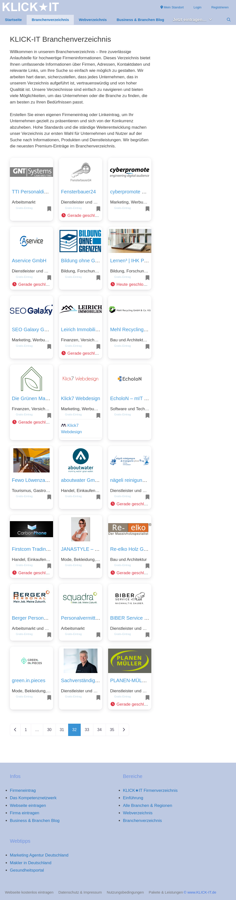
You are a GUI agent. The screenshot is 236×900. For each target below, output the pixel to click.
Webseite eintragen (28, 805)
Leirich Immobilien (81, 329)
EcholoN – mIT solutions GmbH (144, 398)
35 (112, 730)
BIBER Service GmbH (134, 618)
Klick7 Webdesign (80, 398)
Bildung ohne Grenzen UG (90, 260)
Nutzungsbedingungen (125, 892)
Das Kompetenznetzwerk (33, 798)
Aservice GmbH (29, 260)
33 (87, 730)
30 (49, 730)
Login (197, 7)
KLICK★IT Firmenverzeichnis (150, 790)
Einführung (133, 798)
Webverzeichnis (93, 20)
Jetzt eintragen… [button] (195, 20)
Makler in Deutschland (30, 862)
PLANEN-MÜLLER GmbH (138, 680)
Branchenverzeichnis (50, 20)
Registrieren (220, 7)
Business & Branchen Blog (140, 20)
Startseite (13, 20)
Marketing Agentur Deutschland (39, 855)
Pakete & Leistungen (166, 892)
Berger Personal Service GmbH (46, 618)
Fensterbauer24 (78, 191)
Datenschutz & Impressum (80, 892)
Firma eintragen (24, 813)
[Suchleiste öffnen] (228, 20)
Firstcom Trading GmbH (38, 549)
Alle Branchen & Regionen (147, 805)
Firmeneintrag (23, 790)
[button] (80, 215)
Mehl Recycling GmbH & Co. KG (145, 329)
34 (99, 730)
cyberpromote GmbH (133, 191)
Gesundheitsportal (27, 870)
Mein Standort (172, 7)
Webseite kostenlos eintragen (29, 892)
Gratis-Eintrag (24, 207)
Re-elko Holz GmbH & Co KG (142, 549)
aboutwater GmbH (81, 480)
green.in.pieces (28, 680)
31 (62, 730)
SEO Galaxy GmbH (33, 329)
